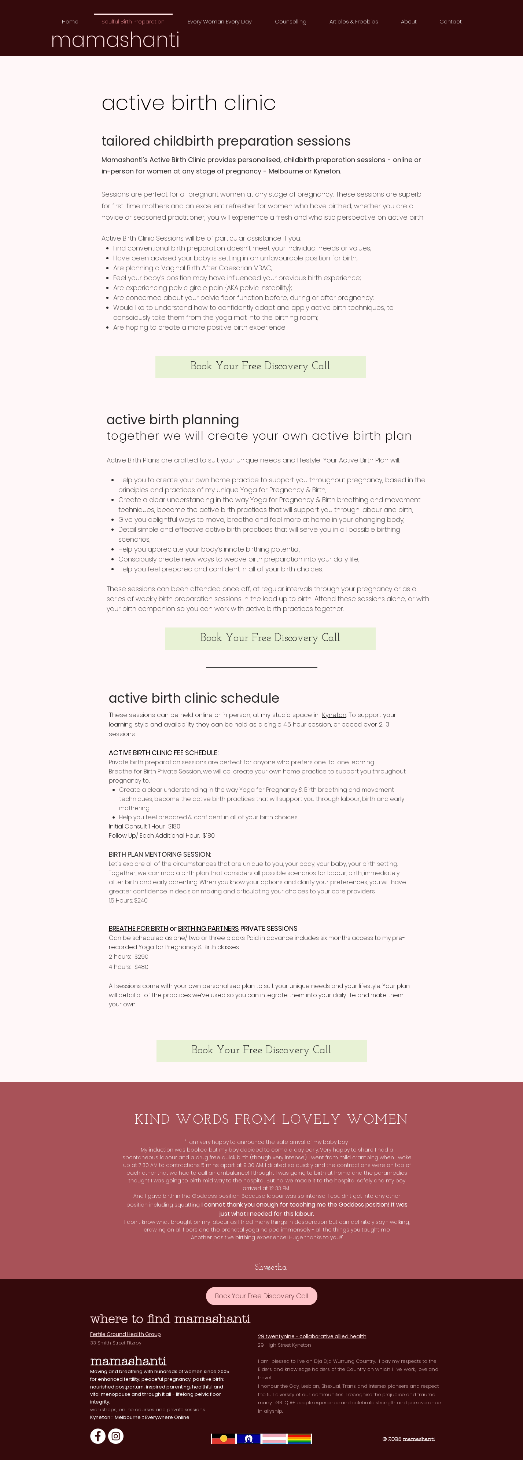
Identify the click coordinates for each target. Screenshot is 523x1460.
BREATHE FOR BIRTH (138, 928)
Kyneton (334, 714)
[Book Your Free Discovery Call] (260, 367)
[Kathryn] (268, 1268)
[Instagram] (116, 1436)
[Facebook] (98, 1436)
